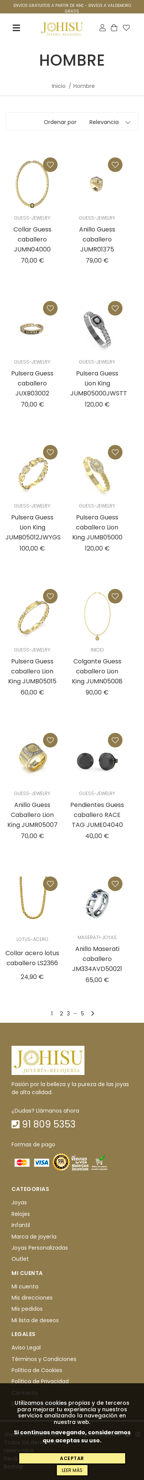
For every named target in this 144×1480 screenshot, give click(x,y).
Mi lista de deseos (35, 1320)
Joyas (19, 1203)
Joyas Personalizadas (40, 1248)
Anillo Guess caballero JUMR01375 (97, 239)
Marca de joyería (34, 1236)
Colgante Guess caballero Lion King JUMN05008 (97, 671)
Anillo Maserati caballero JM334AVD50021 (97, 958)
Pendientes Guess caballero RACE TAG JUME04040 (97, 814)
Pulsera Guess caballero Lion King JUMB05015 (32, 671)
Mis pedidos (27, 1309)
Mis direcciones (32, 1297)
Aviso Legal (26, 1347)
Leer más (72, 1470)
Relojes (21, 1214)
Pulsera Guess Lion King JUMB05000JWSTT (98, 383)
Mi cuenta (25, 1286)
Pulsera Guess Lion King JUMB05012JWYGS (33, 527)
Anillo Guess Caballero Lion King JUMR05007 (32, 814)
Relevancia (104, 122)
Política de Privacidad (40, 1381)
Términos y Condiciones (44, 1359)
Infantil (21, 1225)
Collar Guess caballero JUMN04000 (32, 239)
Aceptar (72, 1458)
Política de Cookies (37, 1370)
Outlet (20, 1259)
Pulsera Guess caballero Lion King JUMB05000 (97, 527)
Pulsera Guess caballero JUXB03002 (32, 383)
